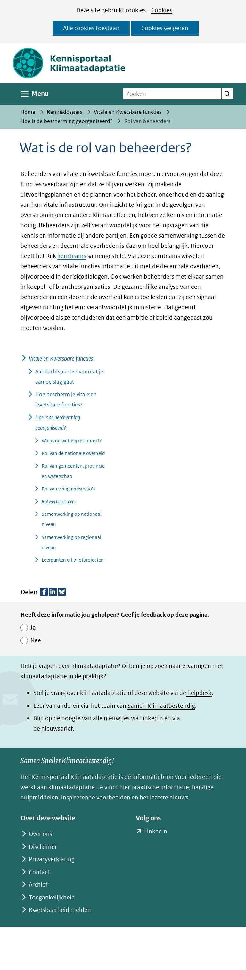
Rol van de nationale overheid (73, 453)
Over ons (40, 834)
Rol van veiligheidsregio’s (68, 489)
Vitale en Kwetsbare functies (61, 358)
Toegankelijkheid (52, 897)
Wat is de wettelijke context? (72, 441)
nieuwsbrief (57, 728)
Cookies (161, 10)
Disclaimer (43, 846)
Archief (38, 884)
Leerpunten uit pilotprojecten (73, 560)
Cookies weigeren (164, 28)
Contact (39, 872)
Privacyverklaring (52, 859)
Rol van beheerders (58, 501)
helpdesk (199, 693)
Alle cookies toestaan (91, 28)
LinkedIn (151, 718)
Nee (35, 640)
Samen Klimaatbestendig (161, 705)
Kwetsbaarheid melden (60, 910)
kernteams (71, 256)
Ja (33, 627)
